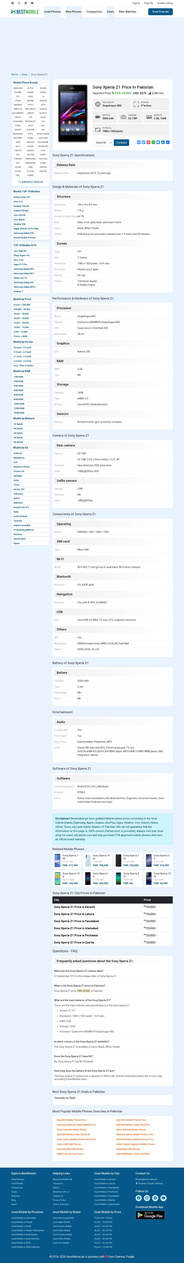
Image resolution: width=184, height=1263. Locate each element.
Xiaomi (43, 88)
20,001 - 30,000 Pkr (103, 1239)
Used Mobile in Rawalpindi (106, 1187)
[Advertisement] (92, 45)
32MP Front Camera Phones (70, 1154)
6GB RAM (18, 395)
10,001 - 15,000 (21, 327)
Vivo (43, 105)
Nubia (30, 138)
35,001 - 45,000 (21, 314)
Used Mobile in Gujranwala (106, 1204)
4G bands (18, 433)
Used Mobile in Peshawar (106, 1192)
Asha (16, 480)
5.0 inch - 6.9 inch (22, 352)
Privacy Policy (59, 1200)
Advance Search (30, 181)
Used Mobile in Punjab (21, 1222)
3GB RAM (18, 386)
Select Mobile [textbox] (103, 142)
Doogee (30, 155)
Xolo (18, 146)
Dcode (18, 171)
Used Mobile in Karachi (105, 1179)
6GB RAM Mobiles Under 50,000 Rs (73, 1134)
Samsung (18, 88)
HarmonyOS (20, 539)
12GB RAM (19, 408)
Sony (24, 74)
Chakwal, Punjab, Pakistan (149, 1183)
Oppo (30, 105)
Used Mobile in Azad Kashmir (25, 1239)
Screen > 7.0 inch (22, 347)
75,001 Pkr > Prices (103, 1218)
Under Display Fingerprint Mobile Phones (135, 1144)
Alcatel (43, 113)
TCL (43, 121)
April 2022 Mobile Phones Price (131, 1120)
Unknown (18, 494)
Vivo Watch (19, 219)
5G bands (18, 437)
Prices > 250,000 (22, 305)
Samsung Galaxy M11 (24, 273)
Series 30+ (19, 489)
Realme (43, 101)
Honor (30, 92)
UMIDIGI (43, 167)
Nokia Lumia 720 (22, 197)
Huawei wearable (22, 525)
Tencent (18, 521)
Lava (43, 150)
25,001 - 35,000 (21, 318)
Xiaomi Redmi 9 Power (25, 237)
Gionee (30, 175)
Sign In (136, 3)
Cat (17, 155)
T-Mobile (18, 159)
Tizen (16, 485)
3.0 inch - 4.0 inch (22, 361)
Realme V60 (20, 224)
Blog (13, 1200)
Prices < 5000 (20, 336)
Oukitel (18, 150)
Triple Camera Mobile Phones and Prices (76, 1139)
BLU (43, 125)
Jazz (30, 125)
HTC (18, 96)
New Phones (74, 11)
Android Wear (20, 516)
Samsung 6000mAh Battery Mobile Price (76, 1125)
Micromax (18, 134)
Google (43, 109)
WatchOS (18, 503)
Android (18, 453)
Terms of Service (61, 1204)
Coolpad (43, 159)
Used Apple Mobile (61, 1222)
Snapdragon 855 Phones (128, 1149)
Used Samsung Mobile (63, 1218)
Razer (30, 146)
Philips (43, 171)
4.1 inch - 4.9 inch (22, 356)
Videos (56, 1187)
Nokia (43, 92)
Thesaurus (58, 1183)
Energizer (30, 163)
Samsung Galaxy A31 (24, 282)
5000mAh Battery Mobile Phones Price (134, 1139)
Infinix (30, 101)
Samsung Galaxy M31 (24, 269)
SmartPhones (17, 1179)
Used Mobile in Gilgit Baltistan (25, 1247)
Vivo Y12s (19, 260)
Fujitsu (30, 171)
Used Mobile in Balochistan (24, 1234)
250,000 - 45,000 (22, 309)
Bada (16, 512)
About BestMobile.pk (62, 1179)
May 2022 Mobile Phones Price (71, 1120)
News (14, 1204)
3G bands (18, 428)
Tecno (18, 101)
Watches (15, 1196)
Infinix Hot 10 (20, 278)
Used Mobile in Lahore (104, 1183)
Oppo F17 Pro (20, 264)
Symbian (18, 476)
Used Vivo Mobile (61, 1243)
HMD (30, 167)
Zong (18, 125)
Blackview (43, 142)
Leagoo (30, 150)
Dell (18, 175)
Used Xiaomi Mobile (62, 1226)
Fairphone (31, 159)
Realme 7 (18, 291)
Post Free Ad (160, 11)
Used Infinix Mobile (62, 1239)
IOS (15, 462)
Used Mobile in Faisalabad (106, 1196)
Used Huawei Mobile (62, 1234)
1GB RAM (18, 377)
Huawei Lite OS (21, 507)
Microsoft (30, 121)
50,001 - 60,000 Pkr (103, 1226)
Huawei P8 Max (21, 210)
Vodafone (18, 121)
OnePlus (18, 109)
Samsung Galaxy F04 (24, 233)
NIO (17, 163)
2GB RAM (18, 381)
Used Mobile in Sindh (21, 1226)
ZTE (30, 117)
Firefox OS (19, 471)
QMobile (18, 105)
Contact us (58, 1196)
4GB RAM (18, 390)
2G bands (18, 424)
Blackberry (19, 458)
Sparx (43, 163)
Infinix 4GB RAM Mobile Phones (131, 1129)
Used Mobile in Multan (104, 1200)
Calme (18, 167)
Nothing (18, 138)
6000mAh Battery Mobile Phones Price (134, 1134)
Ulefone (31, 130)
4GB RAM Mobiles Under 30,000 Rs (133, 1154)
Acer (18, 142)
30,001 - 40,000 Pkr (103, 1234)
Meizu (18, 117)
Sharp (18, 130)
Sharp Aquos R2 (21, 255)
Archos (30, 142)
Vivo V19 (18, 201)
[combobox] (103, 142)
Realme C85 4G (21, 206)
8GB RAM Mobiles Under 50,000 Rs (133, 1125)
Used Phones (52, 11)
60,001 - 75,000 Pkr (103, 1222)
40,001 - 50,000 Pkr (103, 1230)
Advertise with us (61, 1192)
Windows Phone (22, 467)
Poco (30, 134)
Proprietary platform (24, 530)
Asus (43, 117)
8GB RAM (18, 399)
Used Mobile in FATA (21, 1243)
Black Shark (43, 134)
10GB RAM (19, 404)
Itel (43, 130)
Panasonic (43, 146)
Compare (121, 142)
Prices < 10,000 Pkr (103, 1247)
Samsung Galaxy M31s (25, 287)
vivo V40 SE (19, 215)
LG (43, 96)
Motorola (30, 109)
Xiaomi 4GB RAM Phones (69, 1144)
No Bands (18, 442)
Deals (110, 11)
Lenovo (30, 113)
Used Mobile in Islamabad (23, 1218)
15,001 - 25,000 (21, 323)
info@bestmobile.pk (146, 1179)
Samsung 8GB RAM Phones (70, 1149)
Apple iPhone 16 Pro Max (26, 228)
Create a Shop (165, 3)
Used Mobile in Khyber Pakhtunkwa (27, 1230)
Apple (30, 88)
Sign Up (148, 3)
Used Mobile (17, 1183)
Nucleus (18, 534)
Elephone (43, 138)
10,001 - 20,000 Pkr (103, 1243)
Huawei (17, 92)
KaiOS (16, 498)
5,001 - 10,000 (20, 332)
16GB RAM (19, 413)
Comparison (94, 11)
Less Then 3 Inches (23, 365)
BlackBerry (18, 113)
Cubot (43, 155)
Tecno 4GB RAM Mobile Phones (72, 1129)
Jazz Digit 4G (20, 251)
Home (14, 74)
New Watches (127, 11)
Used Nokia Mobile (61, 1230)
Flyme (17, 543)
